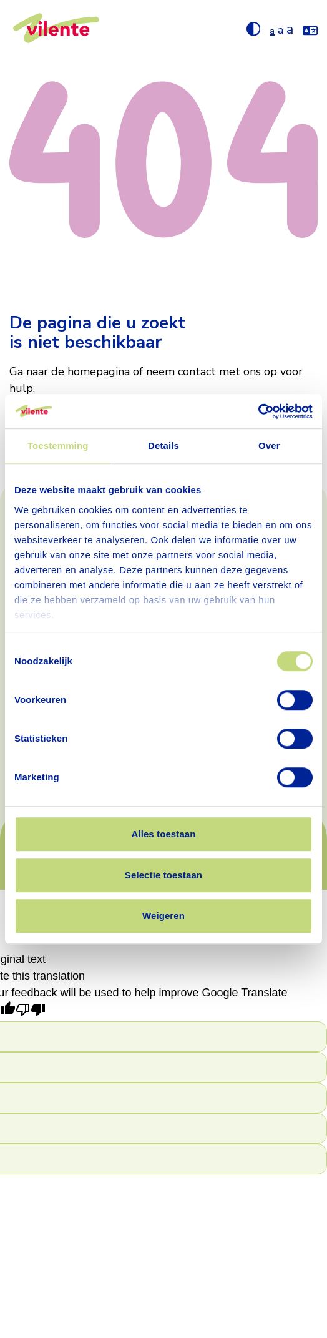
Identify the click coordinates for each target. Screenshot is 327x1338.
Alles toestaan (163, 834)
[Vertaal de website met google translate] (310, 28)
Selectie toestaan (163, 875)
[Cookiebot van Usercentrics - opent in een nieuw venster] (258, 411)
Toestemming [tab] (58, 445)
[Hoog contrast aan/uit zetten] (253, 28)
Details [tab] (163, 445)
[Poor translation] (31, 1011)
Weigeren (163, 915)
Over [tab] (269, 445)
